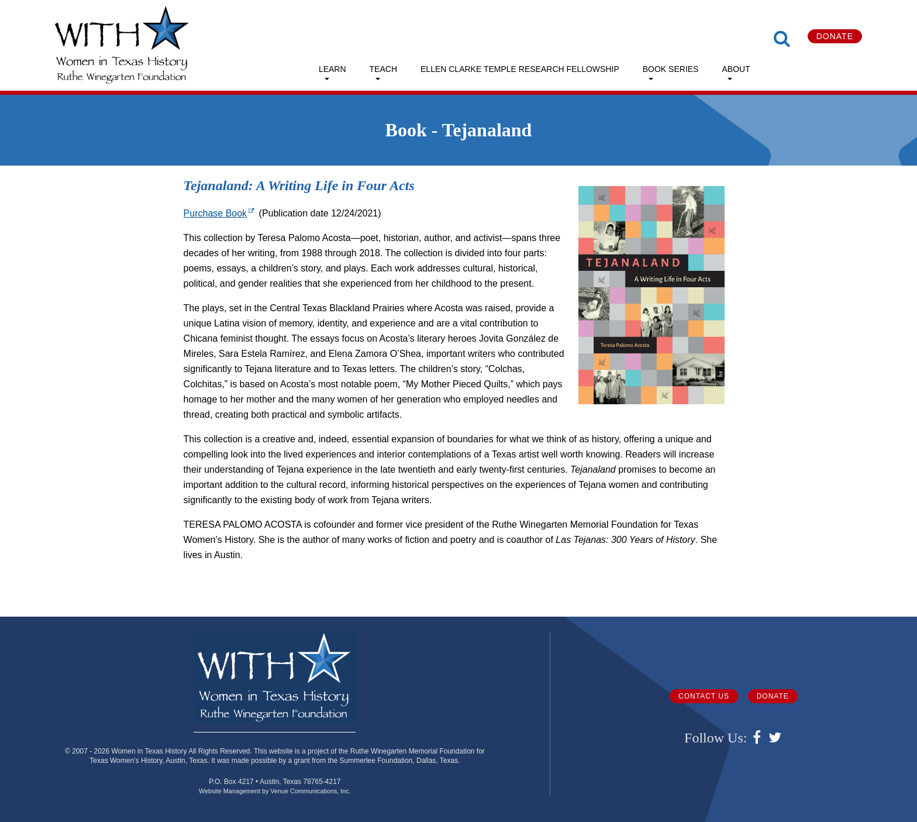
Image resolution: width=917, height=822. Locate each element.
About (736, 69)
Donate (834, 36)
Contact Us (703, 696)
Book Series (671, 69)
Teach (383, 69)
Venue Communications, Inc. (310, 791)
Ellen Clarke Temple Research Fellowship (519, 69)
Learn (332, 69)
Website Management (229, 791)
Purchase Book (220, 213)
